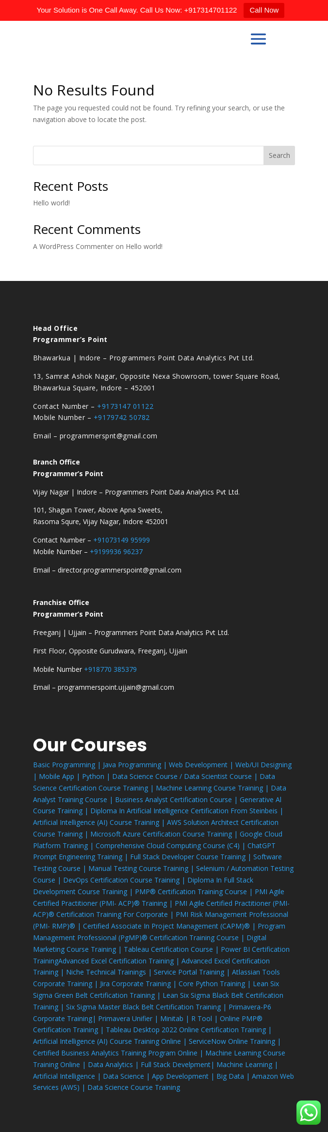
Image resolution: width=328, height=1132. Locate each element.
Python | (97, 776)
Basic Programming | (68, 764)
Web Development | (202, 764)
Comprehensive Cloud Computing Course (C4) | (171, 845)
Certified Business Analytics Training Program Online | (119, 1052)
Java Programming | (136, 764)
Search (279, 155)
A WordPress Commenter (73, 246)
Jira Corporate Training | (139, 983)
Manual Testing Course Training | (142, 868)
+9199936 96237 (116, 551)
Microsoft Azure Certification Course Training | (165, 833)
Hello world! (51, 202)
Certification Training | (145, 960)
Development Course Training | (84, 891)
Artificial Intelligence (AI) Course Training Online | (111, 1041)
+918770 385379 (110, 669)
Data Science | (127, 1076)
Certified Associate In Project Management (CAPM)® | (170, 925)
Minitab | (175, 1018)
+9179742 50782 (122, 417)
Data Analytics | (114, 1064)
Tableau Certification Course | (172, 949)
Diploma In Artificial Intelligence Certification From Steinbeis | (186, 810)
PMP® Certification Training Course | (195, 891)
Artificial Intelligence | (68, 1076)
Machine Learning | (247, 1064)
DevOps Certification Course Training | (125, 879)
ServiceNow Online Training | (235, 1041)
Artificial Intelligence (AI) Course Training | (100, 822)
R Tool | (205, 1018)
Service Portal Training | (193, 972)
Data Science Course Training (133, 1087)
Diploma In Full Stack (220, 879)
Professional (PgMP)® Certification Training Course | (161, 937)
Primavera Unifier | (129, 1018)
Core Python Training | (216, 983)
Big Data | (234, 1076)
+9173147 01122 (125, 406)
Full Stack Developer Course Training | (191, 856)
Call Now (264, 10)
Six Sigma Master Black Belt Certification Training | (147, 1006)
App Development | (184, 1076)
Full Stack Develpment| (178, 1064)
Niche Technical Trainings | (110, 972)
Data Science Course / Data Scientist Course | (186, 776)
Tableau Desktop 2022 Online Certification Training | (189, 1029)
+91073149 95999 (121, 539)
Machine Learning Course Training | (213, 787)
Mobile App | (60, 776)
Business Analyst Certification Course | (177, 799)
